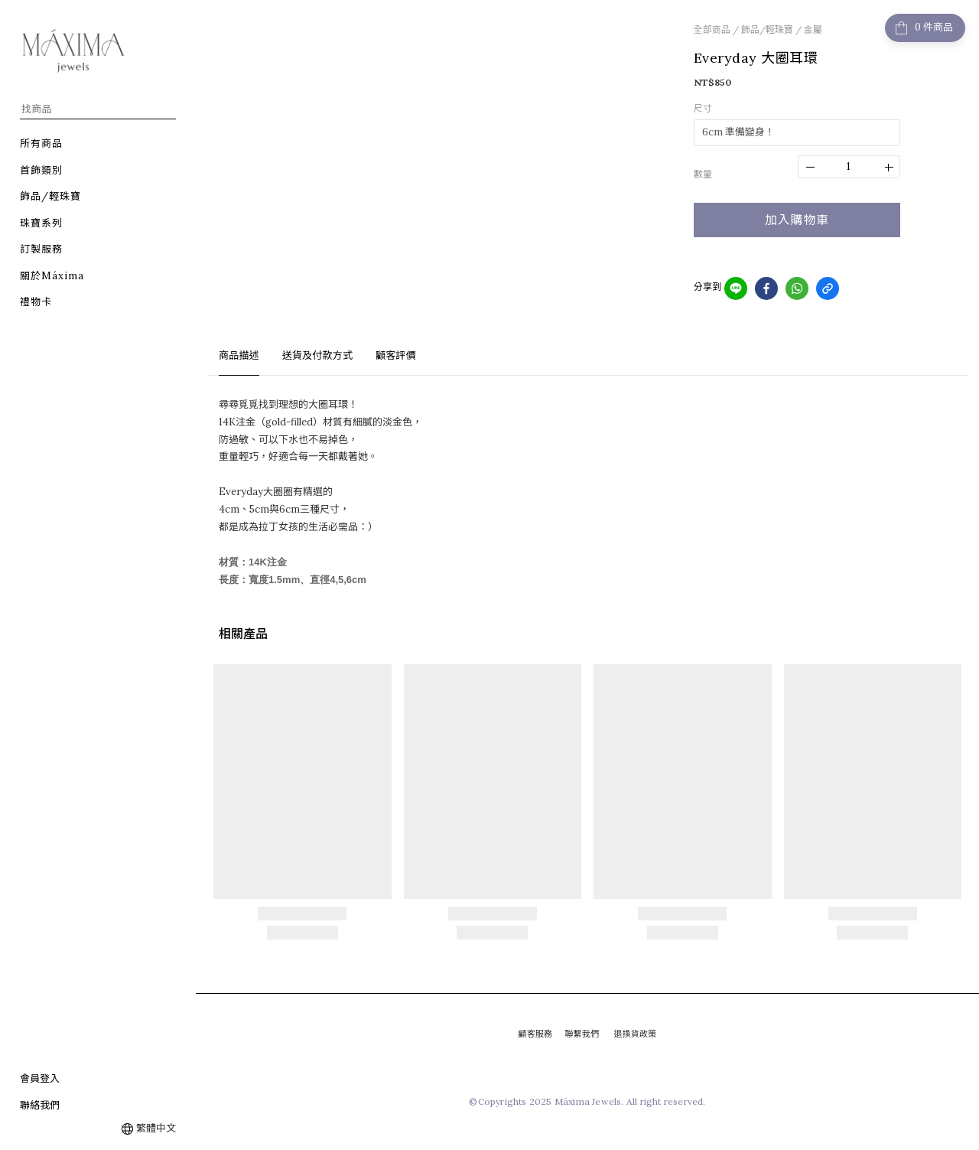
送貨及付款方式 (317, 355)
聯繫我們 (581, 1033)
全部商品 (712, 29)
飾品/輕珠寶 (767, 29)
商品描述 (239, 355)
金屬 (813, 29)
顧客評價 (396, 355)
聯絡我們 (40, 1105)
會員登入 (40, 1078)
